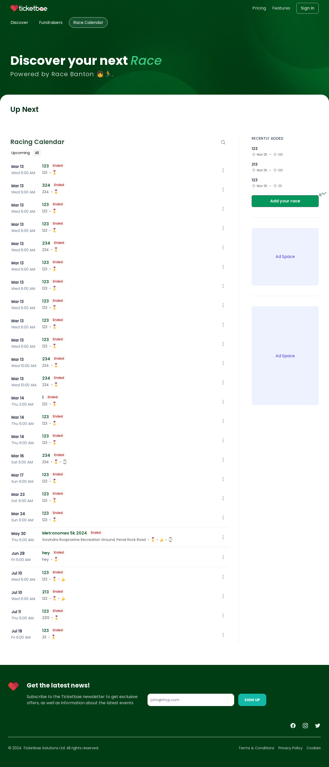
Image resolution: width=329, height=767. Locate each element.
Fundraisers (50, 22)
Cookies (314, 748)
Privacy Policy (290, 748)
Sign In (307, 8)
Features (281, 8)
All (37, 152)
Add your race (285, 201)
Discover (19, 22)
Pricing (259, 8)
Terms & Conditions (256, 748)
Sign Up (252, 699)
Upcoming (20, 152)
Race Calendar (88, 22)
